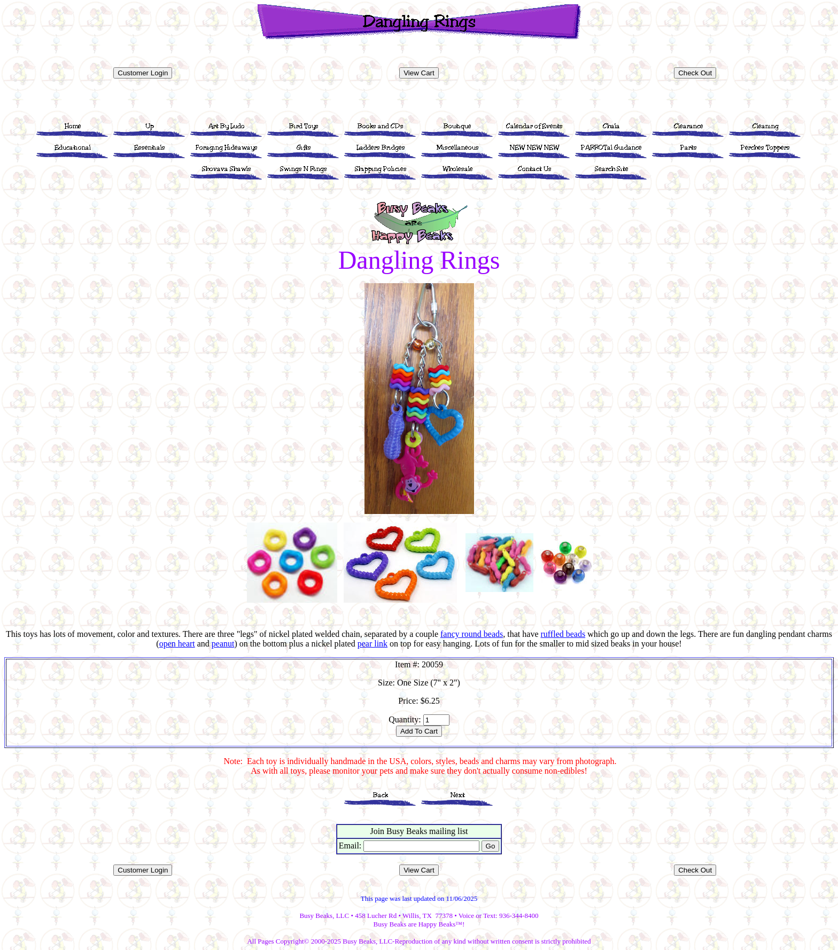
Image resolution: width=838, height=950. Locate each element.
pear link (372, 643)
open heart (177, 643)
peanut (223, 643)
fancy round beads (471, 633)
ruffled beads (562, 633)
